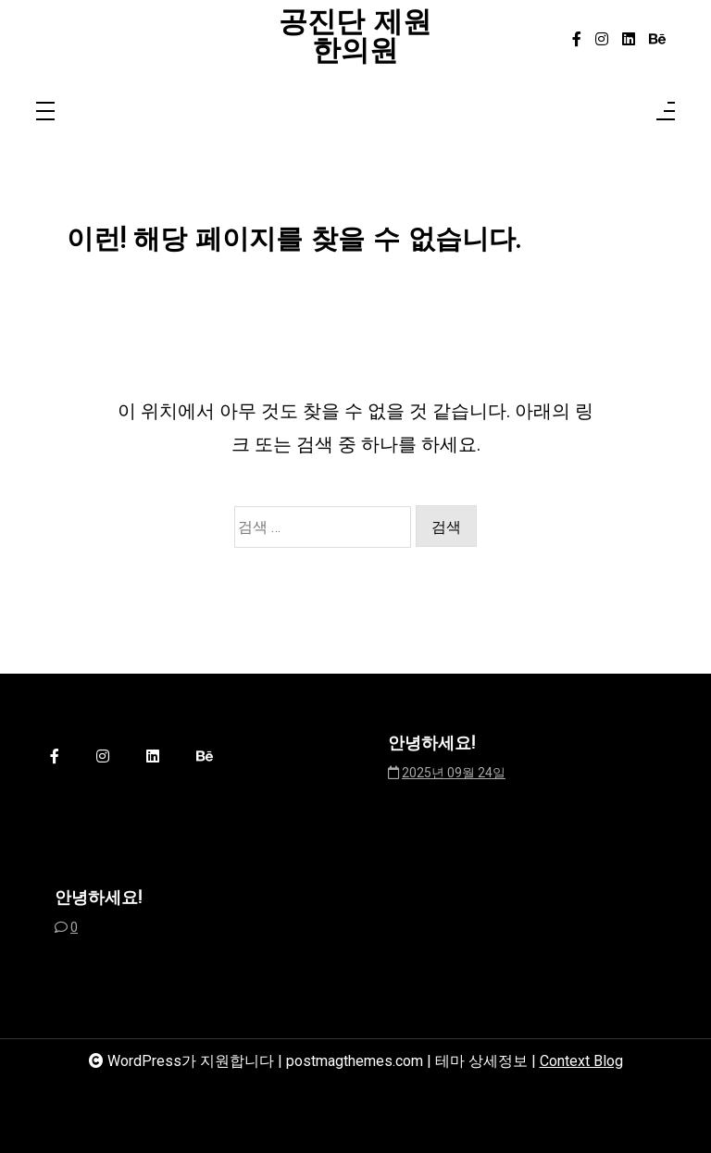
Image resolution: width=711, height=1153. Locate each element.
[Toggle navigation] (45, 112)
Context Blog (581, 1061)
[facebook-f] (576, 40)
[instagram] (601, 40)
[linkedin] (628, 40)
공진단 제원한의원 (355, 39)
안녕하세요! (431, 744)
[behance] (657, 40)
